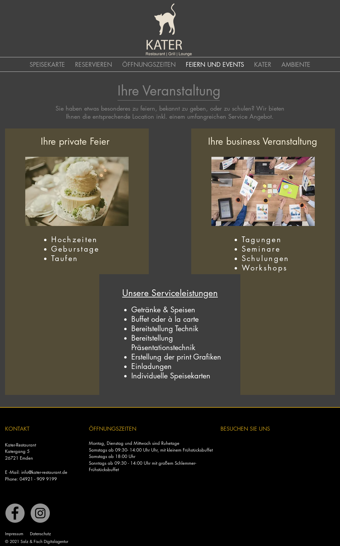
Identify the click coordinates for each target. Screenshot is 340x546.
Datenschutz (40, 534)
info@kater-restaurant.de (44, 472)
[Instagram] (40, 513)
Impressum (14, 534)
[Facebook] (15, 513)
